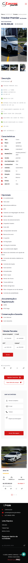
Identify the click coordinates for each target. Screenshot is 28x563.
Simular (8, 354)
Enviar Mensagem (14, 433)
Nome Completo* (8, 334)
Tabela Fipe (5, 528)
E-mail (17, 334)
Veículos (4, 525)
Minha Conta (6, 531)
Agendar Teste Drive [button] (14, 377)
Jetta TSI (5, 470)
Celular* (17, 343)
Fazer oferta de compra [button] (14, 382)
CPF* (4, 343)
